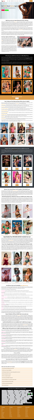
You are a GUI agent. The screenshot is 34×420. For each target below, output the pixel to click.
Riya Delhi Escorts (24, 284)
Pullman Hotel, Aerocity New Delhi (11, 397)
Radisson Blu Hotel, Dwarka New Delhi (19, 397)
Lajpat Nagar (2, 412)
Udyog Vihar (2, 415)
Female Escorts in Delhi (15, 190)
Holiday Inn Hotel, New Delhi (4, 393)
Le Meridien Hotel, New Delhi (24, 394)
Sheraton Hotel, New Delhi (11, 399)
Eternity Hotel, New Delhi (22, 392)
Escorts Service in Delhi (14, 149)
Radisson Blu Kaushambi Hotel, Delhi (5, 398)
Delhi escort (15, 348)
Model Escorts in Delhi (25, 324)
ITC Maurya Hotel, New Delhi (24, 393)
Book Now (17, 98)
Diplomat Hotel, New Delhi (10, 392)
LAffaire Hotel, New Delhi (18, 394)
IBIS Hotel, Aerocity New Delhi (18, 393)
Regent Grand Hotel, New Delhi (12, 398)
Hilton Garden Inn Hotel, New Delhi (29, 392)
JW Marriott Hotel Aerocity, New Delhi (5, 394)
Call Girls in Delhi (21, 29)
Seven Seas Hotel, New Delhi (26, 398)
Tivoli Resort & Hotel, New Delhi (5, 403)
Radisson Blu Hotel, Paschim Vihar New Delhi (28, 397)
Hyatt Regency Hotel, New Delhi (11, 393)
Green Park (2, 413)
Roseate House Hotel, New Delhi (19, 398)
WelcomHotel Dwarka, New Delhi (19, 403)
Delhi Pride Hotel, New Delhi (4, 392)
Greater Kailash (2, 411)
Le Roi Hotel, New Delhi (30, 394)
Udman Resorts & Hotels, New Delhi (12, 403)
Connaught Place (2, 409)
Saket (1, 410)
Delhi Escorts (15, 21)
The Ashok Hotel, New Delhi (17, 399)
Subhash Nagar (2, 416)
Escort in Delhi (19, 314)
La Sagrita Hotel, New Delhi (12, 394)
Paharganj (2, 414)
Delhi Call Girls (17, 103)
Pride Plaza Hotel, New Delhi (4, 397)
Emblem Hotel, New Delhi (16, 392)
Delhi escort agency (10, 361)
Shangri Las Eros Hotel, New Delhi (5, 399)
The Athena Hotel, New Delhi (24, 399)
